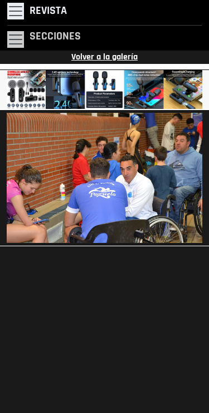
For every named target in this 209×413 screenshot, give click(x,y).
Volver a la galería (104, 57)
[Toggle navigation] (37, 11)
